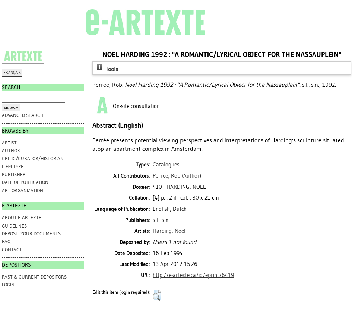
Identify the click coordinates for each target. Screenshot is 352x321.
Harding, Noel (169, 231)
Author (11, 150)
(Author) (177, 175)
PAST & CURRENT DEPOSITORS (34, 277)
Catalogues (166, 164)
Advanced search (23, 115)
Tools (106, 69)
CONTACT (12, 249)
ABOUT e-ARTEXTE (21, 217)
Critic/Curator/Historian (33, 158)
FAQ (6, 241)
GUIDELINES (14, 226)
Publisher (14, 174)
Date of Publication (25, 182)
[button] (157, 295)
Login (8, 284)
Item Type (12, 166)
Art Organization (22, 190)
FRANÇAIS (12, 72)
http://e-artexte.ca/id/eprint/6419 (193, 275)
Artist (9, 143)
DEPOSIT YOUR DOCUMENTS (31, 233)
